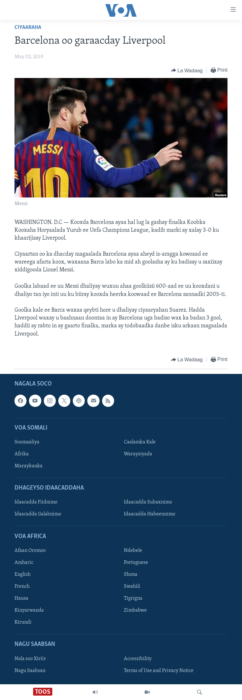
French (22, 586)
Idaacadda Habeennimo (149, 514)
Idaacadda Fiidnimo (35, 502)
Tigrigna (133, 598)
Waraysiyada (138, 454)
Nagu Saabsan (29, 670)
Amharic (23, 562)
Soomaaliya (26, 442)
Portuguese (136, 562)
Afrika (21, 454)
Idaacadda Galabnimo (37, 514)
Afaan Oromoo (30, 550)
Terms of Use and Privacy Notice (158, 670)
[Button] (187, 70)
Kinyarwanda (29, 610)
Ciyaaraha (27, 28)
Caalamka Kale (140, 442)
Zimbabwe (135, 610)
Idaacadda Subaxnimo (148, 502)
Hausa (21, 598)
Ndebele (133, 550)
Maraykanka (28, 466)
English (22, 574)
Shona (130, 574)
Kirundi (23, 622)
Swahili (132, 586)
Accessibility (138, 658)
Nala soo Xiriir (30, 658)
